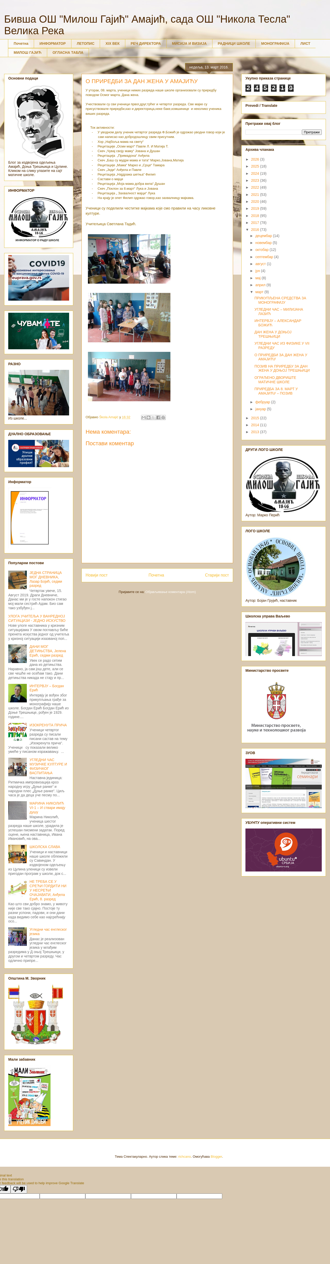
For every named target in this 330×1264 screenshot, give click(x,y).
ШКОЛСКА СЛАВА (45, 847)
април (260, 285)
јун (258, 271)
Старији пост (217, 575)
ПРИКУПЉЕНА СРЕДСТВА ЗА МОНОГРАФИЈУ (280, 300)
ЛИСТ (305, 43)
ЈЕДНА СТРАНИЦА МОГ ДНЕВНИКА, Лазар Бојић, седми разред (46, 579)
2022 (255, 187)
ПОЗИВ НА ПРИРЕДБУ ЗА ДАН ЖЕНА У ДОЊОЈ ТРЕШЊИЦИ (282, 368)
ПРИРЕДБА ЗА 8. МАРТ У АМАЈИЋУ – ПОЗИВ (276, 391)
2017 (255, 223)
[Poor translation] (19, 1189)
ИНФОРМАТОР (52, 43)
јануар (261, 409)
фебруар (263, 402)
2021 (255, 195)
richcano (184, 1156)
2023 (255, 180)
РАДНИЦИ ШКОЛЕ (234, 43)
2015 (255, 418)
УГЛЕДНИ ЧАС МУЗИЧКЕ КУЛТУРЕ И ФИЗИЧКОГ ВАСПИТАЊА (48, 766)
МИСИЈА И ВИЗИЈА (189, 43)
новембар (264, 243)
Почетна (21, 43)
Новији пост (97, 575)
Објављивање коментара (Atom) (170, 592)
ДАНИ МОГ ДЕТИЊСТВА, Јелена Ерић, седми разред (48, 650)
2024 (255, 173)
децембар (264, 236)
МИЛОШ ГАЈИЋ (28, 52)
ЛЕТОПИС (86, 43)
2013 (255, 432)
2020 (255, 201)
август (261, 264)
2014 (255, 425)
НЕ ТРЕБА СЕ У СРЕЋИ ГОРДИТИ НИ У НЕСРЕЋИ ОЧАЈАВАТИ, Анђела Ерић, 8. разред (48, 890)
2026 (255, 159)
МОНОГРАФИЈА (275, 43)
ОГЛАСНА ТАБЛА (68, 52)
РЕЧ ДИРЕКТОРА (146, 43)
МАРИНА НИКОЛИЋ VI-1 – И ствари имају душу (47, 807)
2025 (255, 166)
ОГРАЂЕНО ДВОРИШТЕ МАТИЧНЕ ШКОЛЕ (275, 380)
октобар (262, 250)
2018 (255, 216)
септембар (264, 257)
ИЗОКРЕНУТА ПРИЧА (48, 725)
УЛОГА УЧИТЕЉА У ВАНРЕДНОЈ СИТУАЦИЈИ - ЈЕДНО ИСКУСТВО (36, 618)
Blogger (216, 1156)
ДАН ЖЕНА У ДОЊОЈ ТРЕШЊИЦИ (273, 334)
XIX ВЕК (112, 43)
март (259, 292)
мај (258, 278)
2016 (255, 230)
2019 (255, 208)
